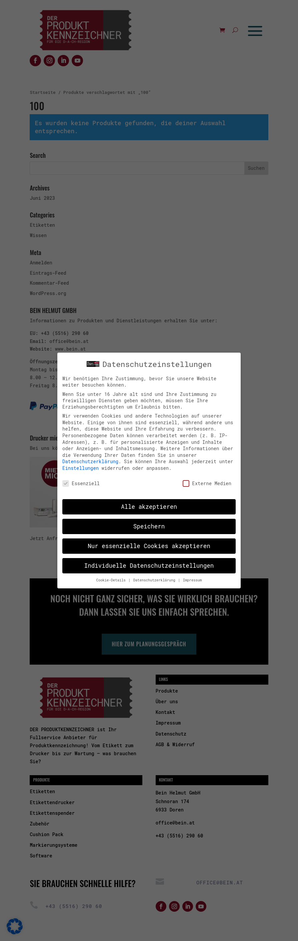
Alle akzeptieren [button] (149, 505)
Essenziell (81, 481)
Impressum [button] (192, 578)
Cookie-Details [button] (112, 578)
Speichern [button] (149, 524)
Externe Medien (207, 481)
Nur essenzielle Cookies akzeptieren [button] (149, 544)
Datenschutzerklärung (90, 460)
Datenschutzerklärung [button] (155, 578)
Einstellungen (80, 466)
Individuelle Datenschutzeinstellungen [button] (149, 564)
